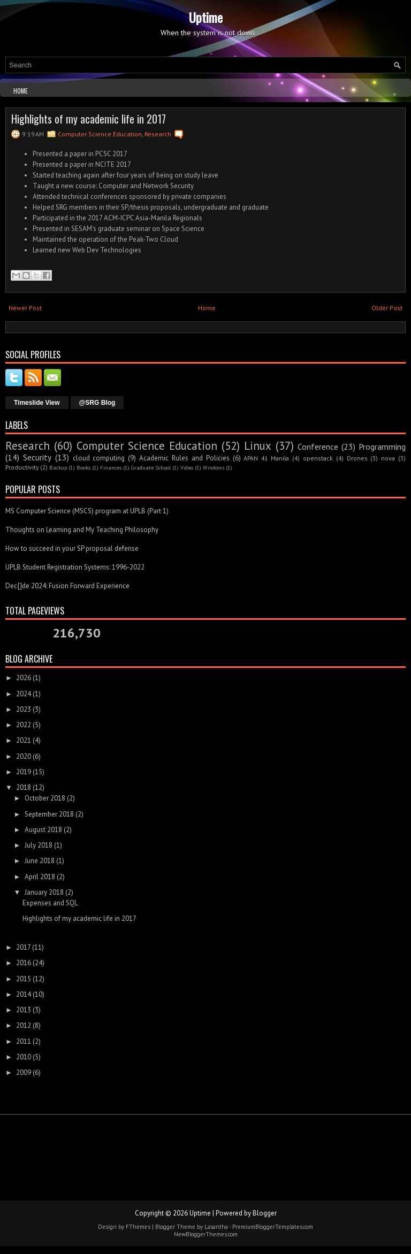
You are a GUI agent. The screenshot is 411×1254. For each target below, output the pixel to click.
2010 (23, 1056)
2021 (23, 740)
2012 (23, 1025)
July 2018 (38, 845)
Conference (318, 446)
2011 (23, 1041)
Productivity (22, 467)
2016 (23, 962)
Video (186, 467)
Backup (58, 467)
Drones (357, 458)
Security (37, 457)
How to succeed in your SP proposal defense (72, 548)
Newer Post (25, 308)
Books (83, 467)
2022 (23, 724)
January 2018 (44, 892)
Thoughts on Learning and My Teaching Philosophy (81, 529)
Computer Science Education (100, 134)
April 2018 (40, 876)
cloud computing (99, 458)
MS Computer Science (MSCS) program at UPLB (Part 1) (87, 511)
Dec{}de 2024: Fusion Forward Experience (67, 585)
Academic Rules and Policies (184, 458)
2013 (23, 1009)
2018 (23, 787)
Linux (257, 445)
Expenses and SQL (50, 902)
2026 (23, 677)
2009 (23, 1072)
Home (20, 90)
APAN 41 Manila (266, 458)
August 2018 (43, 829)
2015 (23, 978)
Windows (213, 467)
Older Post (386, 308)
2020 (23, 756)
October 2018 (45, 798)
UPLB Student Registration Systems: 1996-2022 (74, 567)
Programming (382, 446)
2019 (23, 771)
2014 (23, 994)
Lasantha (216, 1226)
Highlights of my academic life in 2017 (88, 118)
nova (388, 458)
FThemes (138, 1226)
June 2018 (40, 860)
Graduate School (151, 467)
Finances (110, 467)
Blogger (265, 1213)
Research (157, 134)
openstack (318, 458)
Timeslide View (37, 402)
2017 (23, 947)
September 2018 (49, 814)
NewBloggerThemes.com (206, 1234)
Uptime (206, 17)
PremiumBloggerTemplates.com (272, 1226)
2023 (23, 709)
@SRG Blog (97, 402)
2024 (23, 693)
